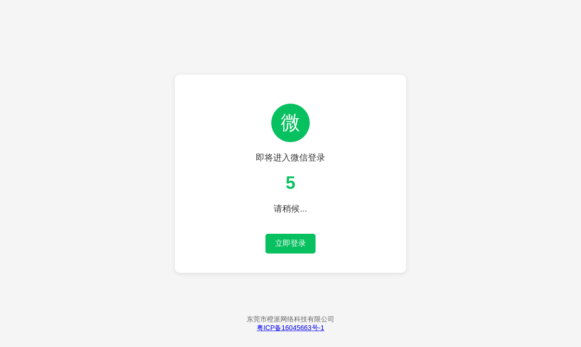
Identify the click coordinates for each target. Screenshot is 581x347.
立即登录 (290, 243)
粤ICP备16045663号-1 (290, 328)
